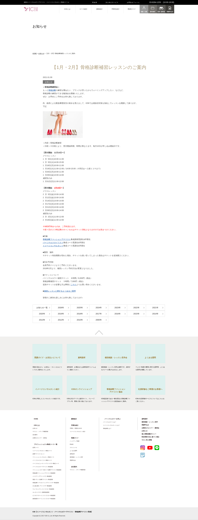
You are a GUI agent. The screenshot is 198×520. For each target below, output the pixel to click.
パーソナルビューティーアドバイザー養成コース (46, 463)
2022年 (136, 308)
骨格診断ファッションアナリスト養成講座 (44, 473)
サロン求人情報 (147, 440)
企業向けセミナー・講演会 (40, 438)
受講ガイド (132, 9)
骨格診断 (52, 90)
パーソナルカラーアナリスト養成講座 (43, 466)
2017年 (99, 314)
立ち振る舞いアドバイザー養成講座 (42, 486)
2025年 (80, 308)
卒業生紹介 (116, 9)
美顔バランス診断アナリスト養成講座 (43, 479)
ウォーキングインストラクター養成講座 (43, 489)
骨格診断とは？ (107, 428)
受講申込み (73, 460)
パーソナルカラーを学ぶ (112, 419)
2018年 (80, 314)
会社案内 (35, 434)
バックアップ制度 (74, 441)
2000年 (99, 320)
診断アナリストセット (39, 454)
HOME (35, 53)
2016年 (117, 314)
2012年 (61, 320)
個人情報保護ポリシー (149, 434)
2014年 (155, 314)
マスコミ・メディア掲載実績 (40, 431)
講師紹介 (99, 9)
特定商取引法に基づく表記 (150, 437)
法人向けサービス (112, 2)
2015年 (136, 314)
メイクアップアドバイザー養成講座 (42, 476)
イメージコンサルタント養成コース (42, 450)
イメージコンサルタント (53, 246)
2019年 (61, 314)
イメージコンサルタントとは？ (111, 425)
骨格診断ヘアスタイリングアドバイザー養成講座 (46, 482)
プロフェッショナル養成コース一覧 (45, 444)
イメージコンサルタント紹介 (77, 431)
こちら (73, 284)
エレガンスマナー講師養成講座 (41, 492)
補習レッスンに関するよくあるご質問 (60, 291)
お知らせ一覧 (42, 308)
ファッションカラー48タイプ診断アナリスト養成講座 (47, 470)
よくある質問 (73, 450)
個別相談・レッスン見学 (76, 457)
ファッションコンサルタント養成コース (43, 457)
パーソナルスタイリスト (53, 242)
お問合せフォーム (133, 2)
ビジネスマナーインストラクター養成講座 (44, 495)
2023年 (117, 308)
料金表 (94, 2)
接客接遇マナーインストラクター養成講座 (44, 498)
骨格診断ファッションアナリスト (57, 239)
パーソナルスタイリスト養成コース (42, 460)
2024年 (99, 308)
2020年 (42, 314)
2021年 (155, 308)
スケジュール (73, 447)
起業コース (36, 447)
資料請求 (72, 454)
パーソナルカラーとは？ (109, 422)
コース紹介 (83, 9)
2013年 (42, 320)
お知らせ (41, 53)
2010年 (80, 320)
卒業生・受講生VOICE (76, 428)
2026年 (61, 308)
